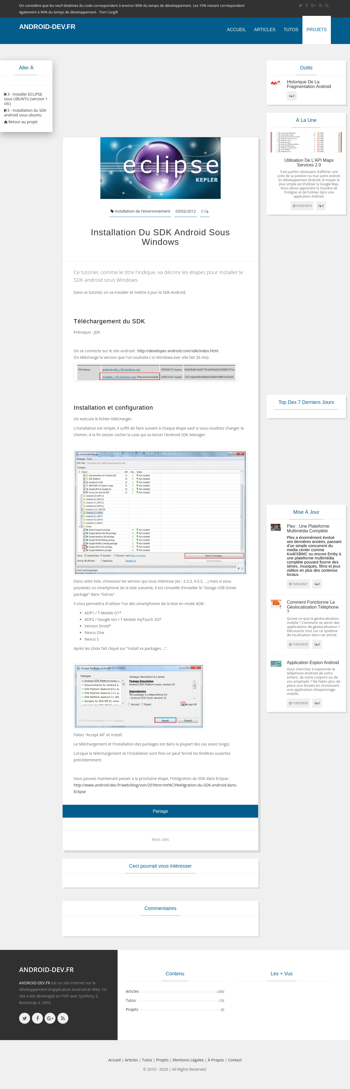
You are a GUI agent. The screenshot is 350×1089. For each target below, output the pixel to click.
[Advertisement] (160, 90)
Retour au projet (21, 121)
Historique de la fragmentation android (309, 84)
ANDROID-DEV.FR (34, 982)
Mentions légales (188, 1059)
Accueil (236, 29)
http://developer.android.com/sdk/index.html (177, 350)
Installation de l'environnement (140, 211)
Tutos (291, 29)
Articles (264, 29)
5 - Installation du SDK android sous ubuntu (25, 113)
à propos (216, 1059)
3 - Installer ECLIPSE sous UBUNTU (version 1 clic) (26, 99)
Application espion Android (313, 662)
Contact (235, 1059)
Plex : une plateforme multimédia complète (308, 528)
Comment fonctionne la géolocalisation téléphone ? (313, 607)
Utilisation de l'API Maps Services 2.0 (309, 163)
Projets (317, 29)
